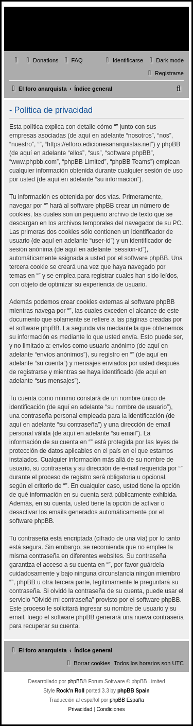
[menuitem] (41, 60)
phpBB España (127, 700)
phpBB (75, 681)
